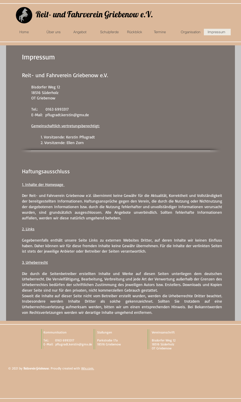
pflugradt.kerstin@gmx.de (67, 114)
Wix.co (86, 368)
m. (92, 368)
